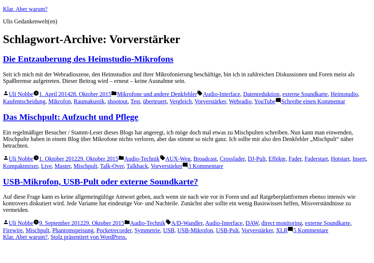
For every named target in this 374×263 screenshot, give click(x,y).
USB (168, 230)
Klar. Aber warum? (25, 9)
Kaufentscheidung (24, 101)
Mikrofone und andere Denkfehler (157, 94)
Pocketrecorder (113, 230)
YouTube (264, 101)
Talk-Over (112, 166)
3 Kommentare (205, 166)
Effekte (277, 159)
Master (63, 166)
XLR (281, 230)
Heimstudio (344, 94)
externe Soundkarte (305, 94)
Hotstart (340, 159)
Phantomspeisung (73, 230)
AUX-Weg (178, 159)
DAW (251, 223)
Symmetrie (147, 230)
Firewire (13, 230)
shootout (117, 101)
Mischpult (85, 166)
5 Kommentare (310, 230)
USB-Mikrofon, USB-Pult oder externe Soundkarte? (100, 181)
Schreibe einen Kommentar (313, 101)
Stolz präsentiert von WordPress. (88, 237)
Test (135, 101)
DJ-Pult (257, 159)
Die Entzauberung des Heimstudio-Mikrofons (88, 59)
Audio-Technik (142, 159)
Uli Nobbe (21, 94)
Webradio (240, 101)
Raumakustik (89, 101)
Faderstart (316, 159)
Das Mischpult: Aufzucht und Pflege (70, 117)
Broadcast (205, 159)
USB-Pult (227, 230)
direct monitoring (281, 223)
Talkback (137, 166)
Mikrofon (59, 101)
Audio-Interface (221, 94)
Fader (295, 159)
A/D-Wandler (187, 223)
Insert (359, 159)
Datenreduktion (261, 94)
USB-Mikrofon (195, 230)
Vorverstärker (210, 101)
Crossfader (232, 159)
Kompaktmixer (20, 166)
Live (46, 166)
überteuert (155, 101)
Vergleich (180, 101)
